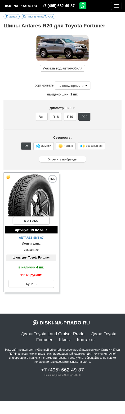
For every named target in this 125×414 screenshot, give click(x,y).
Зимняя (43, 146)
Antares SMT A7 (31, 237)
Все (42, 117)
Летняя (65, 146)
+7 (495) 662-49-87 (58, 6)
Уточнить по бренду (62, 159)
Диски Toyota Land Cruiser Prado (53, 334)
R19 (70, 117)
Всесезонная (91, 146)
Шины (64, 339)
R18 (56, 117)
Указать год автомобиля (62, 68)
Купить (31, 284)
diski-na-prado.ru (20, 6)
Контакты (86, 339)
